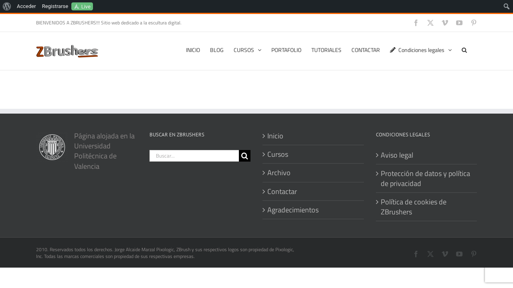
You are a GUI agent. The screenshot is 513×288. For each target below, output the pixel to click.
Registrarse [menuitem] (55, 6)
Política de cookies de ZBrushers (413, 207)
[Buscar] (244, 156)
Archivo (279, 173)
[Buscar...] (194, 156)
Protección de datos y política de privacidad (425, 178)
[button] (474, 49)
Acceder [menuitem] (26, 6)
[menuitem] (7, 6)
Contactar (282, 191)
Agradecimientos (293, 210)
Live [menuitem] (86, 7)
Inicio (275, 136)
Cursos (277, 154)
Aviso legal (397, 155)
